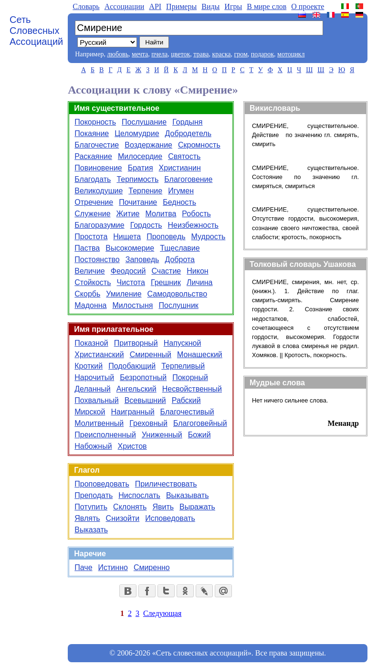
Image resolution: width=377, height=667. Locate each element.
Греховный (148, 423)
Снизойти (123, 518)
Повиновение (98, 168)
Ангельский (136, 389)
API (155, 6)
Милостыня (132, 305)
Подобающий (132, 366)
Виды (210, 6)
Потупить (90, 507)
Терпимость (137, 179)
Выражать (197, 507)
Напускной (182, 343)
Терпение (145, 191)
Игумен (181, 191)
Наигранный (132, 412)
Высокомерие (129, 248)
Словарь (86, 6)
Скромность (199, 145)
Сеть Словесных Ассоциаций (36, 30)
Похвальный (96, 400)
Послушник (178, 305)
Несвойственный (192, 389)
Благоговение (188, 179)
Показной (91, 343)
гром (240, 54)
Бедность (179, 202)
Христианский (99, 354)
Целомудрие (137, 133)
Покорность (95, 122)
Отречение (93, 202)
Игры (233, 6)
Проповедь (166, 237)
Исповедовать (170, 518)
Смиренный (150, 354)
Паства (87, 248)
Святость (184, 156)
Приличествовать (166, 484)
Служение (92, 214)
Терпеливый (183, 366)
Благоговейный (200, 423)
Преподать (93, 495)
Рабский (186, 400)
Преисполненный (105, 435)
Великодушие (98, 191)
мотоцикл (290, 54)
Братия (140, 168)
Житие (128, 214)
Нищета (127, 237)
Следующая (162, 613)
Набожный (93, 446)
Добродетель (188, 133)
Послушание (144, 122)
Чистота (131, 282)
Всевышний (145, 400)
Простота (90, 237)
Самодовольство (177, 294)
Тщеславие (180, 248)
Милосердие (140, 156)
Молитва (160, 214)
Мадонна (90, 305)
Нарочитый (94, 377)
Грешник (166, 282)
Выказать (91, 530)
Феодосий (128, 271)
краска (221, 54)
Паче (83, 567)
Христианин (180, 168)
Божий (199, 435)
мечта (140, 54)
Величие (89, 271)
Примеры (181, 6)
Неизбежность (193, 225)
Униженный (162, 435)
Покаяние (91, 133)
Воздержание (148, 145)
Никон (197, 271)
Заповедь (142, 259)
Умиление (123, 294)
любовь (117, 54)
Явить (163, 507)
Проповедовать (101, 484)
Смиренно (152, 567)
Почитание (138, 202)
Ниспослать (139, 495)
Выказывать (187, 495)
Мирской (89, 412)
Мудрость (208, 237)
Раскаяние (93, 156)
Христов (132, 446)
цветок (180, 54)
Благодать (92, 179)
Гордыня (187, 122)
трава (201, 54)
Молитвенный (99, 423)
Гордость (146, 225)
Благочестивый (187, 412)
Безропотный (143, 377)
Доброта (180, 259)
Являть (87, 518)
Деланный (92, 389)
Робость (196, 214)
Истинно (113, 567)
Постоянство (97, 259)
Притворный (136, 343)
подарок (262, 54)
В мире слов (266, 6)
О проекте (307, 6)
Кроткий (88, 366)
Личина (199, 282)
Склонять (130, 507)
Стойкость (92, 282)
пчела (159, 54)
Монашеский (199, 354)
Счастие (166, 271)
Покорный (190, 377)
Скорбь (87, 294)
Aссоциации (125, 6)
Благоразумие (99, 225)
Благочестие (96, 145)
